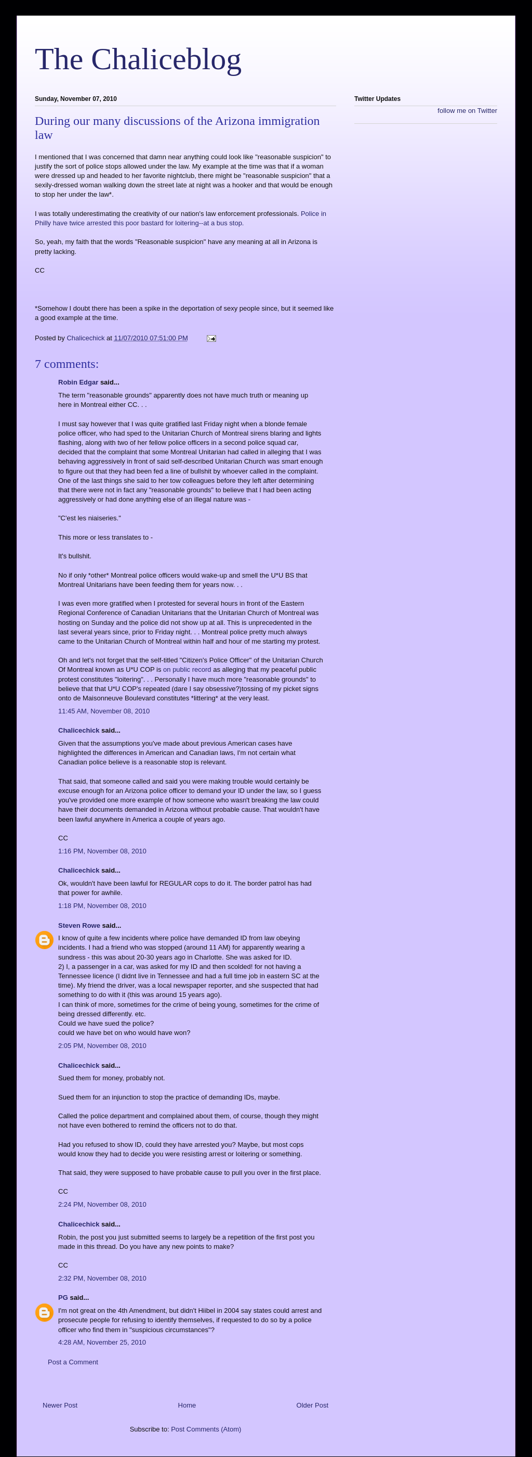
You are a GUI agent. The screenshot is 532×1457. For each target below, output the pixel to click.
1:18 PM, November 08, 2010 (102, 906)
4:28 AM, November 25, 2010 (102, 1342)
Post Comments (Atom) (206, 1429)
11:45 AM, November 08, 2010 (104, 711)
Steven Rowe (79, 925)
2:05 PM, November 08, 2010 (102, 1046)
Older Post (312, 1405)
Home (187, 1405)
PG (63, 1297)
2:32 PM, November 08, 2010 (102, 1278)
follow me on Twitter (467, 110)
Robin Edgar (78, 382)
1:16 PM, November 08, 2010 (102, 851)
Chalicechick (79, 730)
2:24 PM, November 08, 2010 (102, 1204)
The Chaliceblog (138, 59)
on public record (187, 669)
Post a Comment (73, 1362)
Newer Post (60, 1405)
